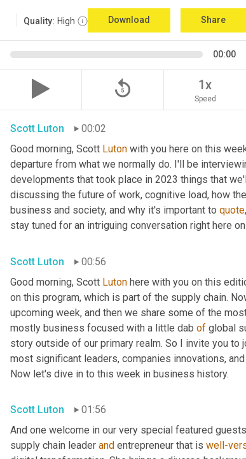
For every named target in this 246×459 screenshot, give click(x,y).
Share (213, 20)
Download (129, 20)
